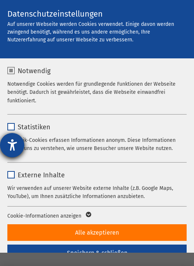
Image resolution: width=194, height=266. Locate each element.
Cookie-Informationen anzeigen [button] (48, 216)
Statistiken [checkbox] (34, 127)
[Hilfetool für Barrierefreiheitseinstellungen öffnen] (12, 145)
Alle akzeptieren (97, 232)
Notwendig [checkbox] (34, 71)
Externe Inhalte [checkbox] (41, 175)
